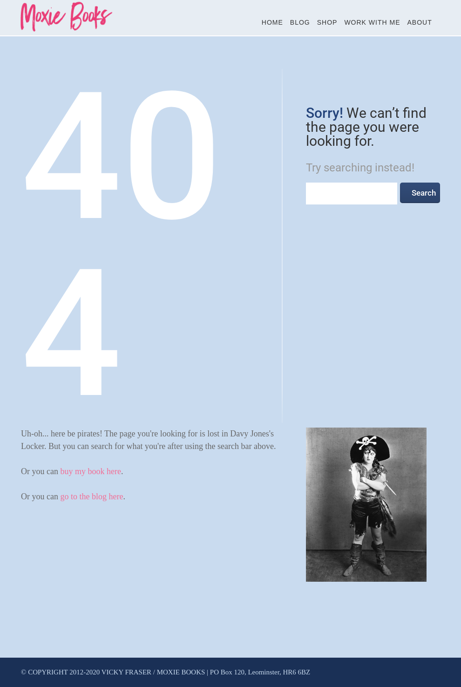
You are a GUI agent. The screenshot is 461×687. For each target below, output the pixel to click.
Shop (327, 22)
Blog (300, 22)
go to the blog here (91, 496)
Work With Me (372, 22)
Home (272, 22)
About (419, 22)
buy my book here (90, 471)
